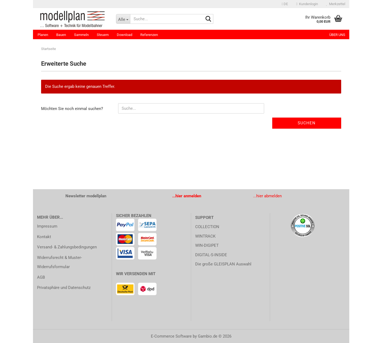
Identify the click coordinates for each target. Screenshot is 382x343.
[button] (285, 4)
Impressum (47, 226)
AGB (41, 277)
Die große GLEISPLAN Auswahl (223, 264)
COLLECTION (207, 226)
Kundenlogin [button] (307, 4)
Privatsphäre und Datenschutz (64, 287)
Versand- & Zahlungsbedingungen (67, 247)
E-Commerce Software (171, 336)
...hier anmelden (186, 196)
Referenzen (149, 35)
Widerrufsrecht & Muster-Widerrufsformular (59, 262)
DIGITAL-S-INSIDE (211, 254)
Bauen (61, 35)
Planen (43, 35)
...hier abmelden (267, 196)
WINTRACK (205, 236)
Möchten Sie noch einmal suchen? (72, 108)
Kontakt (44, 236)
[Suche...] (123, 19)
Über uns (337, 35)
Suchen (306, 123)
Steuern (103, 35)
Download (124, 35)
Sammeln (81, 35)
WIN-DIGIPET (207, 245)
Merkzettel (335, 4)
